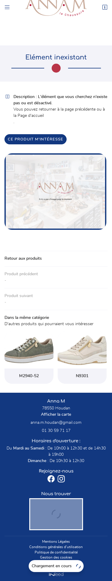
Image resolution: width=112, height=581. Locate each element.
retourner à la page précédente (67, 109)
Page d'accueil (31, 116)
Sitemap (56, 563)
